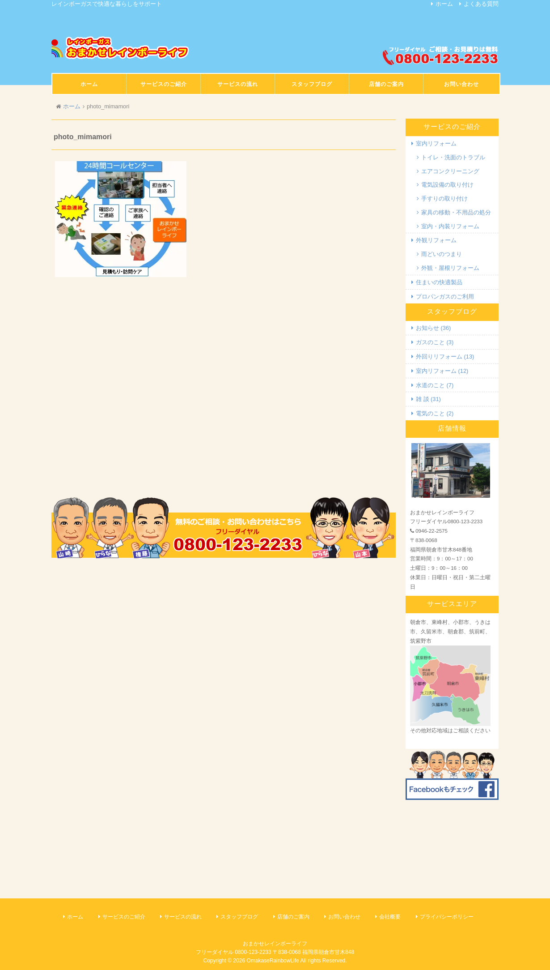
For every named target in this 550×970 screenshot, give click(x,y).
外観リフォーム (436, 240)
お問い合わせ (344, 917)
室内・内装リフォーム (450, 226)
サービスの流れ (183, 917)
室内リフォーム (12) (442, 370)
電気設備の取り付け (447, 184)
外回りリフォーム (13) (445, 356)
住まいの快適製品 (439, 282)
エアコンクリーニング (450, 171)
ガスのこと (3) (434, 342)
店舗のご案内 (293, 917)
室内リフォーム (436, 143)
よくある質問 (481, 3)
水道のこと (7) (434, 385)
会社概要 (390, 917)
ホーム (444, 3)
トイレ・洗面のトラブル (453, 157)
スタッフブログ (239, 917)
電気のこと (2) (434, 413)
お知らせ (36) (433, 328)
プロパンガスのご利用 (445, 296)
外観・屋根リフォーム (450, 268)
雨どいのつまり (441, 254)
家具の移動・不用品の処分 (456, 212)
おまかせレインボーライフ (275, 943)
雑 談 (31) (428, 399)
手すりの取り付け (444, 198)
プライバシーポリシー (447, 917)
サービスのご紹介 (123, 917)
